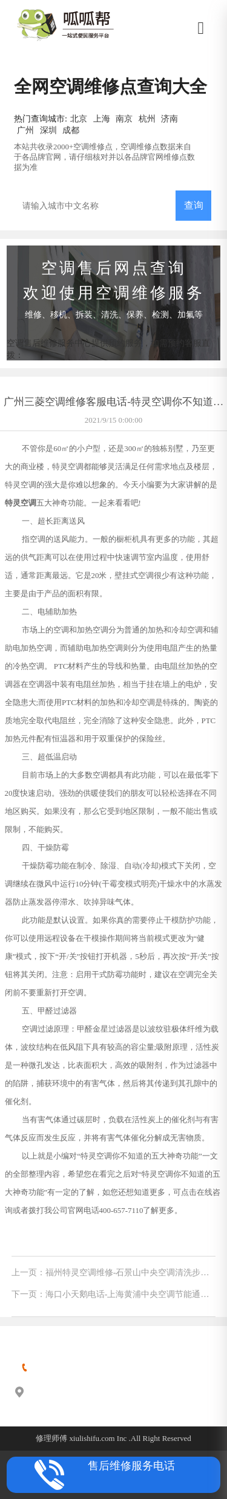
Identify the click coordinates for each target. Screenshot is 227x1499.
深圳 (48, 130)
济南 (169, 118)
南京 (124, 118)
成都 (70, 130)
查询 (193, 205)
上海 (101, 118)
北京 (78, 118)
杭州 (147, 118)
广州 (25, 130)
